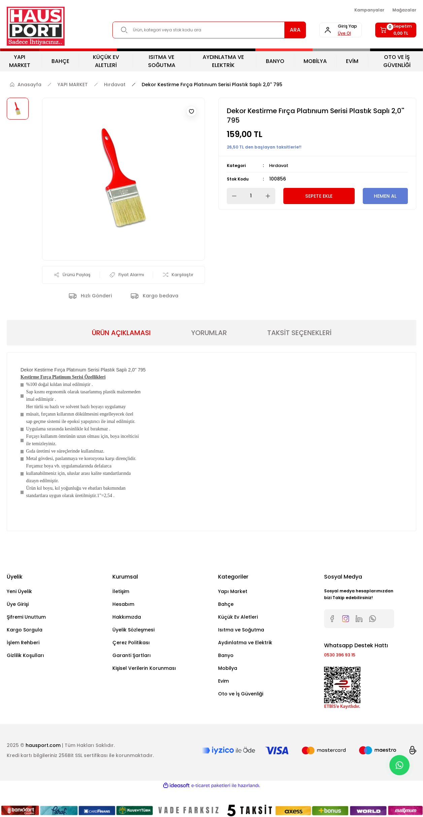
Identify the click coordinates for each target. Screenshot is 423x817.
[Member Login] (327, 30)
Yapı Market (232, 602)
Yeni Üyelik (19, 602)
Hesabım (123, 615)
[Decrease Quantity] (232, 196)
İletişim (120, 602)
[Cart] (391, 30)
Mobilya (227, 679)
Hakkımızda (126, 628)
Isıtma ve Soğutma (241, 641)
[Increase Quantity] (270, 196)
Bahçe (226, 615)
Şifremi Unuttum (26, 628)
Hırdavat (280, 165)
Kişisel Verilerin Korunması (144, 679)
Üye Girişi (18, 615)
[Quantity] (251, 196)
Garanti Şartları (131, 666)
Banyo (226, 666)
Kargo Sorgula (24, 641)
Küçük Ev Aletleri (238, 628)
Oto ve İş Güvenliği (240, 705)
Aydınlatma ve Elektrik (245, 654)
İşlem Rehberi (23, 654)
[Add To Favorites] (191, 111)
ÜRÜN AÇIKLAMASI (121, 344)
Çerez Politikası (131, 654)
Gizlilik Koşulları (25, 666)
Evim (223, 692)
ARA (277, 30)
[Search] (200, 30)
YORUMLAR (209, 344)
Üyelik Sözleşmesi (133, 641)
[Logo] (36, 26)
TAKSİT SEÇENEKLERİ (299, 344)
